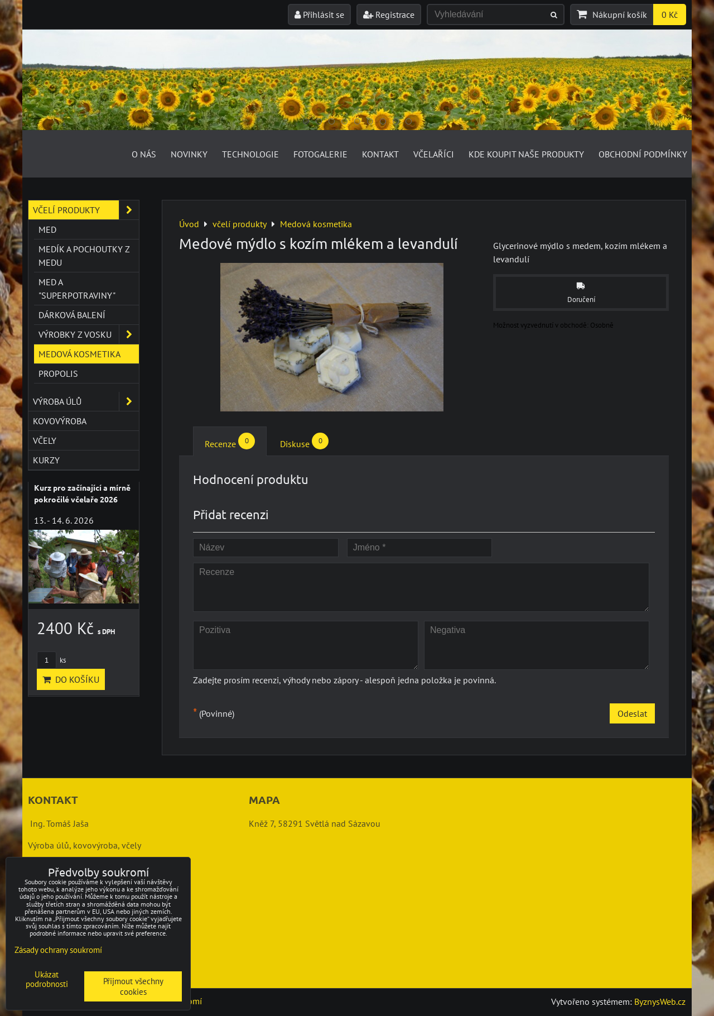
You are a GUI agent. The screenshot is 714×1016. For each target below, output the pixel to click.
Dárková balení (71, 314)
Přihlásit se (319, 14)
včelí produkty (86, 209)
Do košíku (70, 679)
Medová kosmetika (79, 354)
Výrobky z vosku (88, 334)
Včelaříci (433, 154)
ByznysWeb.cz (660, 1001)
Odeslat (632, 713)
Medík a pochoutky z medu (84, 255)
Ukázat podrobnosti (47, 979)
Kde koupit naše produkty (526, 154)
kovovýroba (59, 420)
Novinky (189, 154)
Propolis (58, 373)
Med (47, 229)
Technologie (250, 154)
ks (51, 660)
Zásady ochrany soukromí (58, 950)
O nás (144, 154)
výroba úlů (86, 401)
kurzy (46, 460)
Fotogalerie (320, 154)
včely (44, 440)
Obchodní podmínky (643, 154)
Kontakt (380, 154)
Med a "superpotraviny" (76, 288)
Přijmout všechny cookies (133, 986)
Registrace (388, 14)
